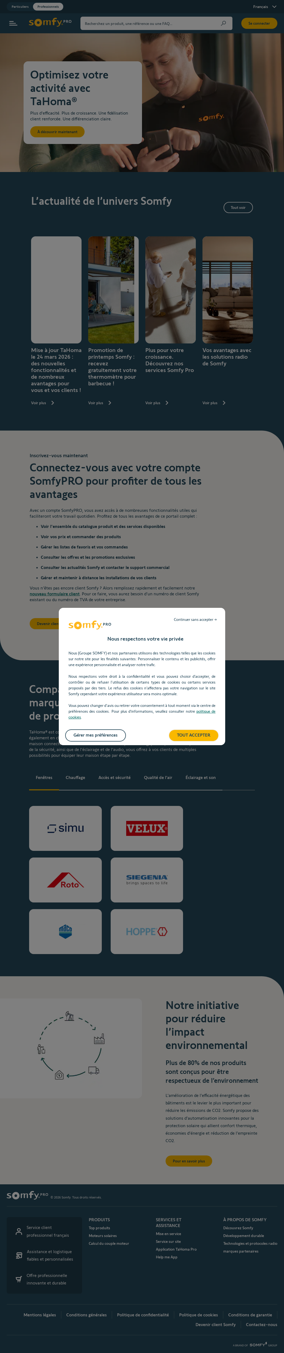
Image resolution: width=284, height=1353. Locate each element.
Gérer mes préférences (95, 735)
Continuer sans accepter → (195, 619)
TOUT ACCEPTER (194, 735)
